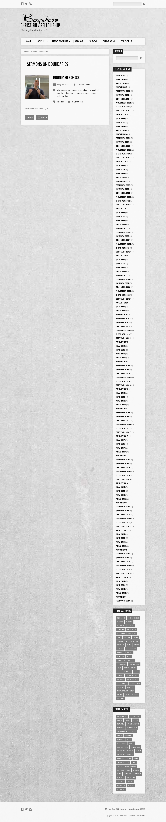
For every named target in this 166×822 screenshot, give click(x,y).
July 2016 (120, 487)
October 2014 (123, 569)
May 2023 (120, 173)
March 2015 (121, 550)
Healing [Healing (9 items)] (120, 649)
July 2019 (120, 346)
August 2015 (122, 530)
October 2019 (123, 334)
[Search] (127, 4)
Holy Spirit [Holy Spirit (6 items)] (121, 660)
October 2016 (123, 475)
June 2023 (120, 169)
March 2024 (121, 134)
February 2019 (123, 365)
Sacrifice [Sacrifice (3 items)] (120, 687)
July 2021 (120, 259)
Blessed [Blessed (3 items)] (120, 622)
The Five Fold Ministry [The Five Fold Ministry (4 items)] (125, 691)
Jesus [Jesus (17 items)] (119, 668)
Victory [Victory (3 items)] (135, 695)
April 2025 (121, 83)
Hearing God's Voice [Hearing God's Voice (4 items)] (124, 652)
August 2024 (122, 114)
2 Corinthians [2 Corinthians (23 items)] (122, 732)
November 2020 (123, 291)
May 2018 (120, 401)
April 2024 (121, 130)
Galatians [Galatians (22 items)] (121, 755)
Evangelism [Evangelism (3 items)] (132, 633)
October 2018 (123, 381)
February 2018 (123, 412)
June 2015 (120, 538)
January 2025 (122, 95)
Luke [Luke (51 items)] (128, 770)
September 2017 (123, 432)
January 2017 (122, 463)
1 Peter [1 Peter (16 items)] (135, 720)
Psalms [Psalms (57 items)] (130, 781)
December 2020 (123, 287)
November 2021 (123, 244)
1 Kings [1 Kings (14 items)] (127, 720)
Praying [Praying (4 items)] (120, 676)
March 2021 (121, 275)
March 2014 (121, 597)
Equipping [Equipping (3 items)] (121, 633)
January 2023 (122, 189)
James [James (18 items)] (136, 758)
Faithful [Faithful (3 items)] (127, 637)
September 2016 (123, 479)
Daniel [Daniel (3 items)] (131, 743)
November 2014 (123, 565)
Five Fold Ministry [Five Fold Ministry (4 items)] (132, 641)
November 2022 (123, 197)
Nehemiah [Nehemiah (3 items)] (137, 774)
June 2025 (120, 75)
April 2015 (121, 546)
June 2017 (120, 444)
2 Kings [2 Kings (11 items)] (133, 732)
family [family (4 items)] (135, 637)
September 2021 (123, 252)
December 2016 (123, 467)
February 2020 (123, 318)
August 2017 (122, 436)
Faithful (95, 90)
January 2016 (122, 510)
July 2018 (120, 393)
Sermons (33, 51)
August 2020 (122, 303)
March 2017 (121, 455)
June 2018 (120, 397)
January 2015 (122, 557)
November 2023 (123, 150)
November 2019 (123, 330)
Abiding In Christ (64, 90)
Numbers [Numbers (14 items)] (120, 778)
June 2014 (120, 585)
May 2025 (120, 79)
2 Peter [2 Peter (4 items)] (119, 735)
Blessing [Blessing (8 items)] (129, 622)
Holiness (94, 93)
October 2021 (123, 248)
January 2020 (122, 322)
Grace (87, 93)
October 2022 (123, 201)
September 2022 (123, 204)
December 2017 (123, 420)
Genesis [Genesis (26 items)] (130, 755)
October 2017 (123, 428)
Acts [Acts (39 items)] (128, 739)
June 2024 (120, 122)
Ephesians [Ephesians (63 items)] (121, 751)
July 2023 (120, 165)
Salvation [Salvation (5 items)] (130, 687)
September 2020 (123, 299)
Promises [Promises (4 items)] (120, 679)
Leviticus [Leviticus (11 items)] (120, 770)
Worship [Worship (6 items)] (120, 699)
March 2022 (121, 228)
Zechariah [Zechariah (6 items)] (121, 789)
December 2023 (123, 146)
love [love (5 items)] (119, 672)
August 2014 (122, 577)
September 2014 (123, 573)
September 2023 (123, 157)
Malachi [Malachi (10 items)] (136, 770)
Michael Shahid (84, 84)
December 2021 (123, 240)
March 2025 (121, 87)
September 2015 (123, 526)
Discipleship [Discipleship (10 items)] (131, 629)
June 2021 (120, 263)
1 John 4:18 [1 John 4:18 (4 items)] (121, 618)
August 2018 (122, 389)
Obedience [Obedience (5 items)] (127, 672)
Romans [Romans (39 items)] (131, 785)
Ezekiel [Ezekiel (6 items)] (138, 751)
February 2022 (123, 232)
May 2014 (120, 589)
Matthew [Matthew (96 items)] (127, 774)
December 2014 (123, 561)
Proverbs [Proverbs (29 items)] (120, 781)
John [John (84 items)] (133, 762)
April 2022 (121, 224)
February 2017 (123, 459)
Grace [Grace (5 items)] (136, 645)
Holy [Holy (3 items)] (129, 656)
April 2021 (121, 271)
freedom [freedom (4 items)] (120, 645)
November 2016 (123, 471)
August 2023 (122, 161)
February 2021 (123, 279)
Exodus (60, 102)
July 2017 (120, 440)
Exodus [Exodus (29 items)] (130, 751)
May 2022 (120, 220)
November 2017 (123, 424)
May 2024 (120, 126)
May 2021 (120, 267)
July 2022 (120, 212)
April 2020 (121, 310)
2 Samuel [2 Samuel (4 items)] (128, 735)
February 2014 (123, 601)
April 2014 (121, 593)
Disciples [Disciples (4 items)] (120, 629)
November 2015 (123, 518)
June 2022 (120, 216)
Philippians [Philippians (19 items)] (131, 778)
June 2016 (120, 491)
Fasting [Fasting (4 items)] (120, 641)
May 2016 (120, 495)
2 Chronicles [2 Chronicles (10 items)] (132, 728)
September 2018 (123, 385)
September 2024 (123, 110)
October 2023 (123, 154)
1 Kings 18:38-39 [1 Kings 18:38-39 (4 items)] (133, 618)
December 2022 (123, 193)
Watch (42, 117)
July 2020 (120, 306)
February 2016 (123, 506)
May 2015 (120, 542)
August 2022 (122, 208)
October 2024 (123, 106)
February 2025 (123, 91)
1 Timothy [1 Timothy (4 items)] (120, 728)
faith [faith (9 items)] (119, 637)
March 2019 (121, 361)
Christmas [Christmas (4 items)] (121, 626)
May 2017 (120, 448)
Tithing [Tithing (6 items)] (119, 695)
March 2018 (121, 408)
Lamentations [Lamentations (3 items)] (130, 766)
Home (25, 51)
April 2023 (121, 177)
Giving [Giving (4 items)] (129, 645)
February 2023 (123, 185)
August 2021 (122, 255)
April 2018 (121, 404)
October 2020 (123, 295)
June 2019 (120, 350)
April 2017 (121, 452)
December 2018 (123, 373)
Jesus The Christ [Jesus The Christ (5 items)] (129, 668)
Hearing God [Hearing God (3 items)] (131, 649)
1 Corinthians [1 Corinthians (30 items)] (135, 716)
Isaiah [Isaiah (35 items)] (128, 758)
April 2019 (121, 357)
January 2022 (122, 236)
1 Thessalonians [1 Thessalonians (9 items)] (133, 724)
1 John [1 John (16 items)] (119, 720)
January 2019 (122, 369)
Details (30, 117)
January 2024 (122, 142)
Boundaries (43, 51)
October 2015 (123, 522)
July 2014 (120, 581)
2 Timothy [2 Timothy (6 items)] (120, 739)
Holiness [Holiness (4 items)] (120, 656)
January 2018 (122, 416)
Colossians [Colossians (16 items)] (121, 743)
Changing (87, 90)
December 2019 (123, 326)
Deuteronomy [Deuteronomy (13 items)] (122, 747)
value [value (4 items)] (127, 695)
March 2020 (121, 314)
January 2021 (122, 283)
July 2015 (120, 534)
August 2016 (122, 483)
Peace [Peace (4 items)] (136, 672)
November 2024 (123, 103)
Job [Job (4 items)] (127, 762)
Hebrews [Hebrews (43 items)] (120, 758)
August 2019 (122, 342)
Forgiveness (79, 93)
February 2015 (123, 553)
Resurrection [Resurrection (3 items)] (135, 683)
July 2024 (120, 118)
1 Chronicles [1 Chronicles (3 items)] (122, 716)
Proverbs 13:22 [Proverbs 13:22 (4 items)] (132, 679)
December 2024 (123, 99)
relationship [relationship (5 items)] (122, 683)
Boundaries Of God (67, 77)
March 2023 (121, 181)
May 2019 (120, 353)
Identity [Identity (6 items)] (131, 660)
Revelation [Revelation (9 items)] (121, 785)
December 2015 (123, 514)
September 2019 (123, 338)
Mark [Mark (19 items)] (119, 774)
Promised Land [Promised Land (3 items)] (131, 676)
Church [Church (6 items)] (130, 626)
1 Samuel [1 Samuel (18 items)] (120, 724)
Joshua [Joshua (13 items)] (119, 766)
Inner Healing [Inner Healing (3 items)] (134, 664)
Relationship (62, 96)
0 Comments (77, 102)
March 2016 (121, 502)
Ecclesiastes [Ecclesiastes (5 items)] (135, 747)
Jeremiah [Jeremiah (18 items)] (120, 762)
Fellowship (68, 93)
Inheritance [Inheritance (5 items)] (121, 664)
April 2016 (121, 499)
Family (60, 93)
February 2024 (123, 138)
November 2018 (123, 377)
